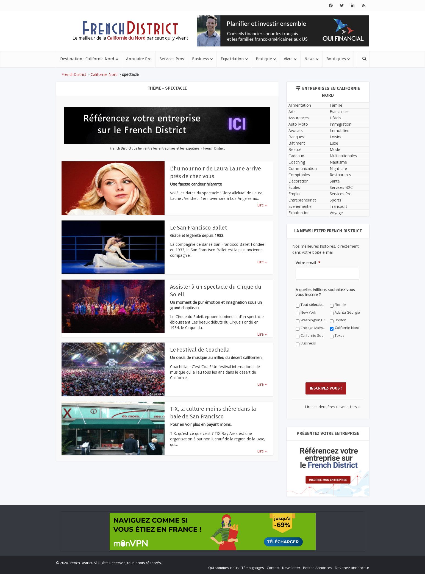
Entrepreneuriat (302, 200)
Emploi (294, 193)
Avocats (295, 130)
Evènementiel (300, 206)
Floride (340, 304)
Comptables (299, 174)
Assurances (298, 117)
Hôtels (335, 117)
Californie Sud (312, 335)
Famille (336, 105)
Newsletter (291, 567)
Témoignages (252, 567)
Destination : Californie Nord (87, 58)
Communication (302, 168)
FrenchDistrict (74, 74)
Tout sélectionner (313, 304)
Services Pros (172, 58)
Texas (340, 335)
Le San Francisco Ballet (198, 227)
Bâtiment (296, 143)
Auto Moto (298, 124)
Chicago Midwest (313, 327)
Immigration (340, 124)
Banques (296, 136)
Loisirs (335, 136)
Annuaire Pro (139, 58)
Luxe (334, 143)
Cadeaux (296, 155)
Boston (340, 320)
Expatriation (232, 58)
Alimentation (299, 105)
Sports (335, 200)
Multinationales (343, 155)
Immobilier (339, 130)
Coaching (296, 162)
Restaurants (340, 174)
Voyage (336, 212)
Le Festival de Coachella (200, 349)
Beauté (294, 149)
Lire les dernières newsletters (332, 406)
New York (308, 312)
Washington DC (313, 320)
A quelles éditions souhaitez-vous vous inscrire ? (325, 292)
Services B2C (341, 187)
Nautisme (338, 162)
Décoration (298, 181)
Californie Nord (104, 74)
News (309, 58)
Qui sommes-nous (223, 567)
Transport (338, 206)
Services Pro (341, 193)
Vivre (288, 58)
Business (200, 58)
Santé (335, 181)
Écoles (294, 187)
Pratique (264, 58)
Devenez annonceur (352, 567)
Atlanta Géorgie (347, 312)
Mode (335, 149)
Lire (262, 205)
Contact (273, 567)
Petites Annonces (317, 567)
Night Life (338, 168)
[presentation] (337, 368)
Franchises (339, 111)
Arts (292, 111)
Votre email (308, 262)
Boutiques (336, 58)
